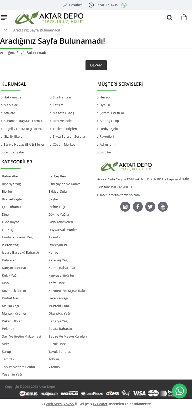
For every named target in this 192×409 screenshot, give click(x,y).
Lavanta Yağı (58, 298)
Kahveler (9, 260)
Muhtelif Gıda (58, 306)
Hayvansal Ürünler (62, 229)
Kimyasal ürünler (61, 275)
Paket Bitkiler (12, 321)
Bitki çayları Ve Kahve (64, 184)
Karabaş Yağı (58, 260)
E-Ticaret (100, 404)
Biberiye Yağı (12, 184)
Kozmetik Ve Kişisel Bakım (68, 290)
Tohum (53, 359)
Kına (5, 283)
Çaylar (53, 199)
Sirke (6, 344)
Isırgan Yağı (10, 245)
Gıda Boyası (11, 222)
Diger (6, 214)
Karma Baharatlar (62, 267)
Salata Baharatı (60, 328)
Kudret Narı (10, 298)
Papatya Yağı (58, 321)
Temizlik (8, 359)
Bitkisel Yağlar (12, 199)
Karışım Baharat (14, 267)
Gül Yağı (8, 229)
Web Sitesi (54, 404)
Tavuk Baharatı (60, 351)
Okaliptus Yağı (59, 313)
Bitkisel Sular (58, 191)
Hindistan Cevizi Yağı (17, 237)
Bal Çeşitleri (57, 176)
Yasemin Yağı (12, 374)
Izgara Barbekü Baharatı (20, 252)
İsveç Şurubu (58, 245)
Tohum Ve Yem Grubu (18, 367)
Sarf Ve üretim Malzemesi (21, 336)
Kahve (53, 252)
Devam (96, 65)
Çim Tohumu (11, 206)
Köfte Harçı (56, 283)
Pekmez (8, 328)
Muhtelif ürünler (14, 313)
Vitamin (54, 367)
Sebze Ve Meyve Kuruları (67, 336)
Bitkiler (7, 191)
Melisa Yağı (10, 306)
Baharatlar (10, 176)
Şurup (6, 351)
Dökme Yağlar (59, 214)
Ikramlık (54, 237)
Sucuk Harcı (57, 344)
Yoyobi (69, 404)
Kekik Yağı (9, 275)
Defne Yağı (56, 206)
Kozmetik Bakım (14, 290)
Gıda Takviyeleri (60, 222)
